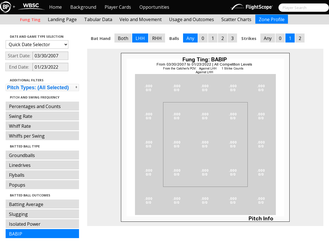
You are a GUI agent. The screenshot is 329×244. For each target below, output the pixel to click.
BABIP (15, 234)
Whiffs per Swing (27, 136)
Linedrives (20, 165)
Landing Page (62, 19)
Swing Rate (20, 116)
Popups (17, 185)
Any (190, 38)
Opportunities (154, 7)
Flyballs (16, 175)
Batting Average (26, 204)
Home (55, 7)
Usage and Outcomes (191, 19)
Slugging (18, 214)
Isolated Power (24, 224)
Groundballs (22, 155)
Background (83, 7)
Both (123, 38)
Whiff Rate (20, 126)
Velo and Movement (141, 19)
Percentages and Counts (35, 106)
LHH (140, 38)
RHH (157, 38)
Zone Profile (272, 19)
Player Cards (118, 7)
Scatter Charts (236, 19)
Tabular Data (98, 19)
